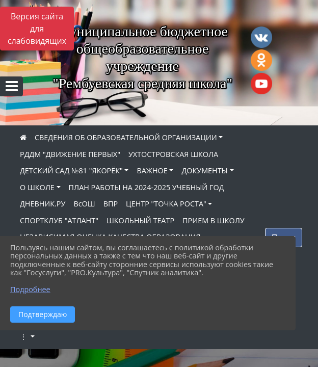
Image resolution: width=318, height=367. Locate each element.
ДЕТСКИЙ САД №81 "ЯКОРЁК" (71, 170)
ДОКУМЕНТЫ (204, 170)
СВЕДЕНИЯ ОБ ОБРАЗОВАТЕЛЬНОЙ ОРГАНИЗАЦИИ (126, 137)
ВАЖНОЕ (152, 170)
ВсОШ (84, 203)
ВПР (110, 203)
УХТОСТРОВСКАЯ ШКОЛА (173, 154)
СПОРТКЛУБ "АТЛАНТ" (59, 220)
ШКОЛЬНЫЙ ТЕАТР (140, 220)
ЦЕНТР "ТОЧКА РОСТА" (166, 203)
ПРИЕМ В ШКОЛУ (213, 220)
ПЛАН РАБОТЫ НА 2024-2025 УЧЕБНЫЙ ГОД (146, 187)
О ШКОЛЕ (37, 187)
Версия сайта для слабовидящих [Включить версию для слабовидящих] (37, 28)
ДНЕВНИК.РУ (42, 203)
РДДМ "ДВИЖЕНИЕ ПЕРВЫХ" (70, 154)
